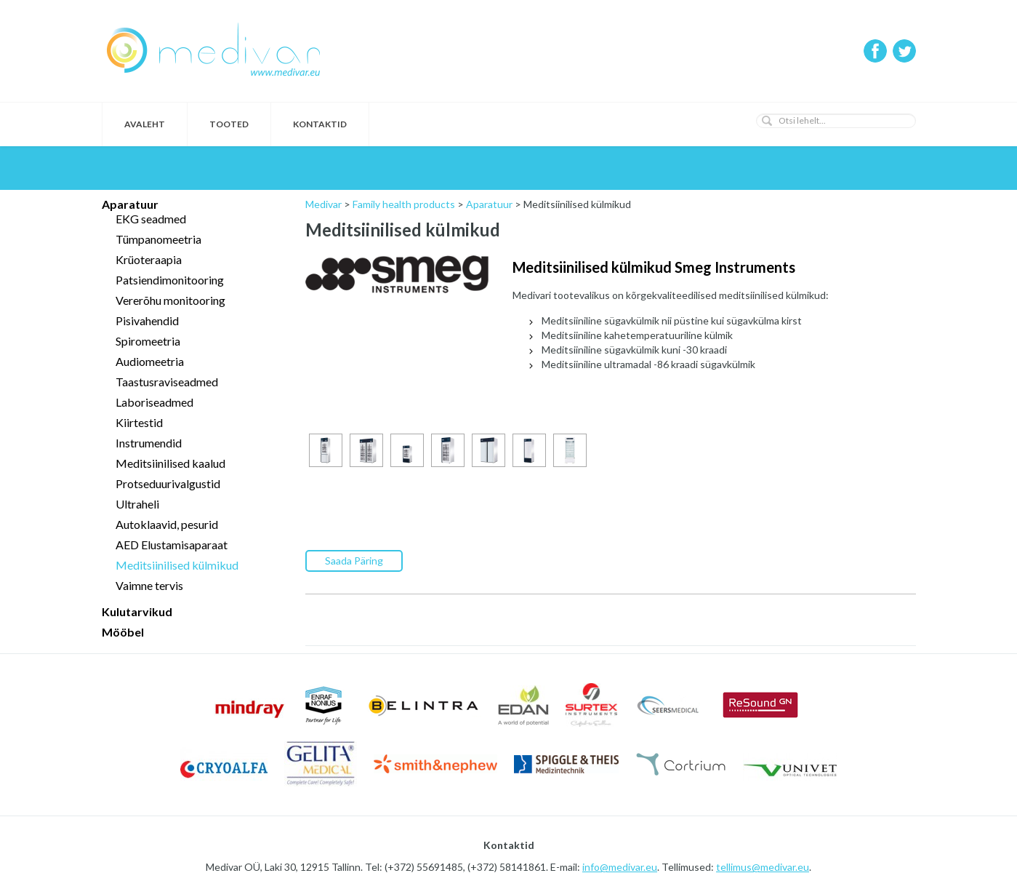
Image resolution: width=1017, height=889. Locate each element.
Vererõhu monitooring (170, 300)
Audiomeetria (150, 361)
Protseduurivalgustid (168, 483)
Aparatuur (130, 204)
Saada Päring (354, 560)
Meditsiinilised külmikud (177, 565)
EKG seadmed (151, 219)
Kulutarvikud (137, 611)
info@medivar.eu (619, 867)
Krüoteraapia (149, 259)
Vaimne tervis (149, 585)
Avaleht (144, 124)
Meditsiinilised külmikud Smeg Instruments (653, 267)
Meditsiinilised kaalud (170, 463)
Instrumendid (149, 443)
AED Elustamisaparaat (172, 544)
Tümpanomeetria (158, 239)
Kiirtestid (139, 422)
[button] (767, 121)
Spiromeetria (148, 341)
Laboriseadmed (154, 402)
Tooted (229, 124)
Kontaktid (320, 124)
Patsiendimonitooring (170, 280)
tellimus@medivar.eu (762, 867)
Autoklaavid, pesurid (167, 524)
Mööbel (123, 632)
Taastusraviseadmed (167, 381)
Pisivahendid (147, 320)
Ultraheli (137, 504)
